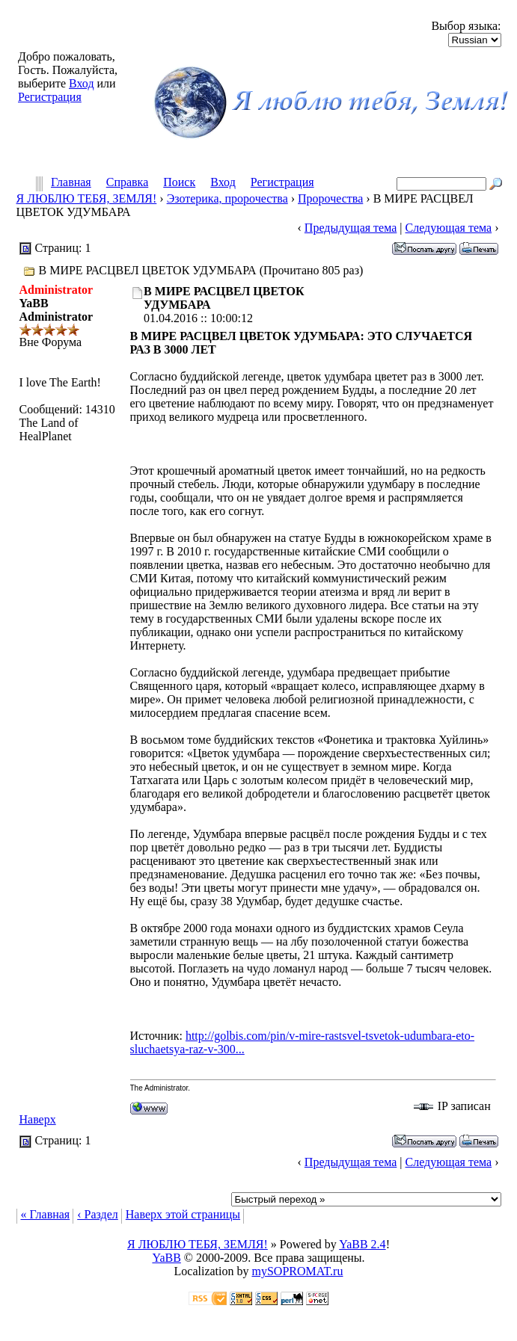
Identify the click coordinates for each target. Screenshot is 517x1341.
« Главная (45, 1214)
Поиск (179, 182)
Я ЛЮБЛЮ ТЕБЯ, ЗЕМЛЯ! (86, 198)
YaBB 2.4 (362, 1244)
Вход (81, 83)
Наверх (37, 1119)
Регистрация (50, 96)
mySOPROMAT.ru (297, 1271)
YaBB (166, 1257)
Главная (71, 182)
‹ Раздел (97, 1214)
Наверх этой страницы (183, 1214)
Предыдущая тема (351, 227)
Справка (127, 182)
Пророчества (330, 198)
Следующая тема (449, 227)
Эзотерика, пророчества (227, 198)
